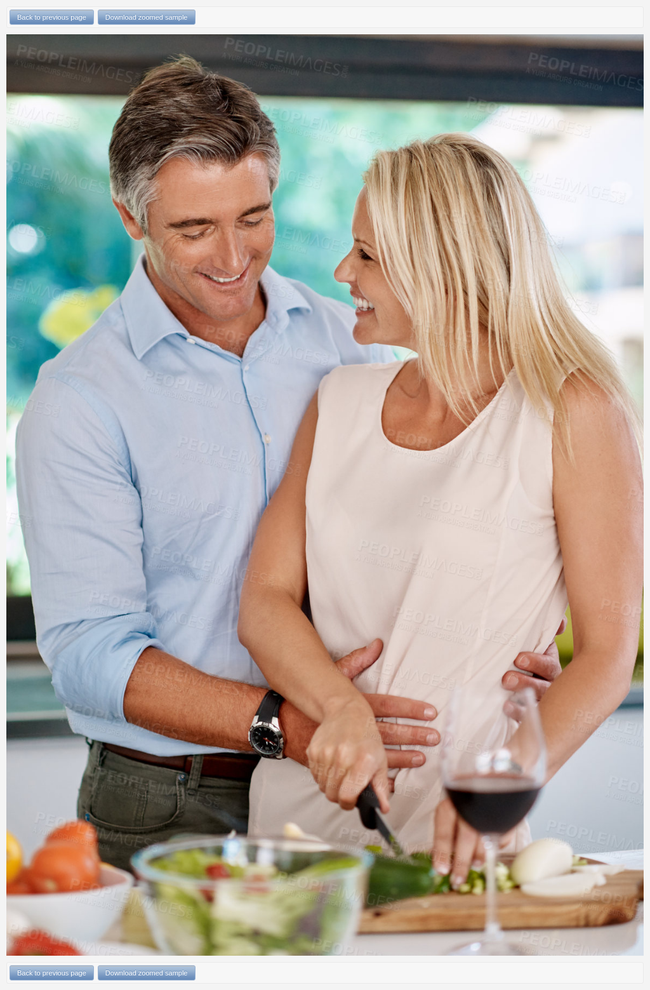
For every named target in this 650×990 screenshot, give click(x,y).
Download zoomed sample (146, 17)
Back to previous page (51, 17)
